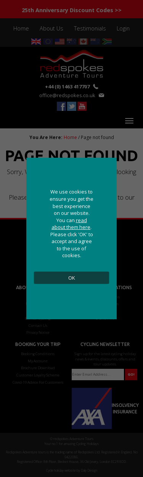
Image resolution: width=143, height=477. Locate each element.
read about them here (70, 224)
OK (71, 277)
